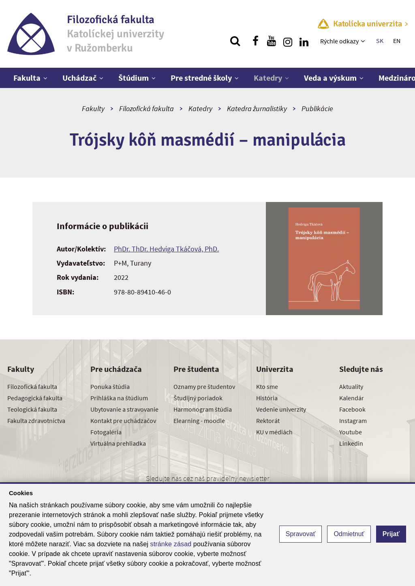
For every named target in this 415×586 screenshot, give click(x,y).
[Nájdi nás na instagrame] (288, 41)
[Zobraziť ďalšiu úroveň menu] (364, 41)
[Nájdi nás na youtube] (271, 41)
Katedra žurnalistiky (257, 108)
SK (379, 40)
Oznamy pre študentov (204, 386)
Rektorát (268, 420)
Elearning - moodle (199, 420)
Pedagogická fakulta (34, 398)
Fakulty (93, 108)
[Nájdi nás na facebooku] (255, 41)
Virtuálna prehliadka (118, 443)
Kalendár (351, 398)
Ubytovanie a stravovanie (124, 409)
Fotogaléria (106, 432)
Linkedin (351, 443)
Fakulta (27, 78)
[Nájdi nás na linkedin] (304, 41)
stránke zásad (171, 544)
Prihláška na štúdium (119, 398)
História (267, 398)
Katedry (268, 78)
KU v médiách (274, 432)
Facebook (352, 409)
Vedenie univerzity (281, 409)
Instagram (353, 420)
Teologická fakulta (32, 409)
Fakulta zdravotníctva (36, 420)
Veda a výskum (330, 78)
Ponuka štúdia (110, 386)
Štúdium (133, 78)
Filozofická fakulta (146, 108)
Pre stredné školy (201, 78)
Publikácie (317, 108)
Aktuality (351, 386)
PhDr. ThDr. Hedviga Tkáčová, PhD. (166, 248)
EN (396, 40)
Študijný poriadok (197, 398)
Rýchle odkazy (339, 41)
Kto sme (267, 386)
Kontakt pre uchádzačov (123, 420)
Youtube (350, 432)
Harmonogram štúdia (202, 409)
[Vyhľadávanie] (235, 41)
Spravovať (301, 533)
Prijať (391, 533)
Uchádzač (79, 78)
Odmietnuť (349, 533)
